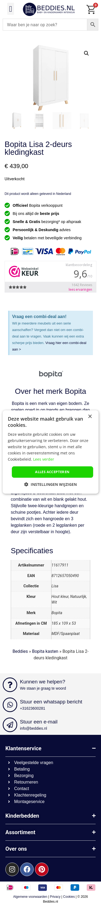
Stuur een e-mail (38, 722)
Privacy (55, 897)
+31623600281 (32, 708)
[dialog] (50, 452)
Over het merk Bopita (50, 391)
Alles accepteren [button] (52, 471)
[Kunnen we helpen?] (10, 684)
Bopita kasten (45, 651)
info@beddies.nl (33, 728)
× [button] (90, 417)
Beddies (20, 651)
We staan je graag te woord (43, 688)
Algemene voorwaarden (30, 897)
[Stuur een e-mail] (10, 725)
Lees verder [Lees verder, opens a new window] (43, 459)
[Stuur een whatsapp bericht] (10, 704)
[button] (10, 9)
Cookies (69, 897)
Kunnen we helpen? (42, 681)
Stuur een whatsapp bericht (51, 702)
